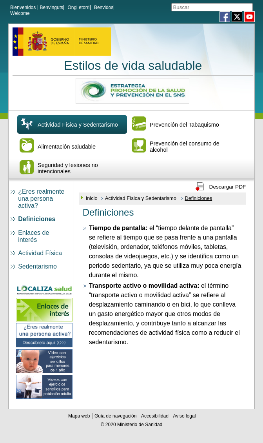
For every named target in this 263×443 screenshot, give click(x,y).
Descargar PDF (227, 189)
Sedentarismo (37, 268)
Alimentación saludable (67, 149)
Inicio (92, 200)
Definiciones (36, 221)
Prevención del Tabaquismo (184, 127)
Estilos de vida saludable (133, 68)
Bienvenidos (23, 7)
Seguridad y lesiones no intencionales (68, 170)
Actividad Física (40, 255)
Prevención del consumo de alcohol (184, 149)
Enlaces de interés (33, 238)
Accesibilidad (155, 418)
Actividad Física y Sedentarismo (78, 127)
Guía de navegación (116, 418)
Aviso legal (184, 418)
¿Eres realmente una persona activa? (41, 201)
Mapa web (79, 418)
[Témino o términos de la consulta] (201, 7)
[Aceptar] (249, 7)
